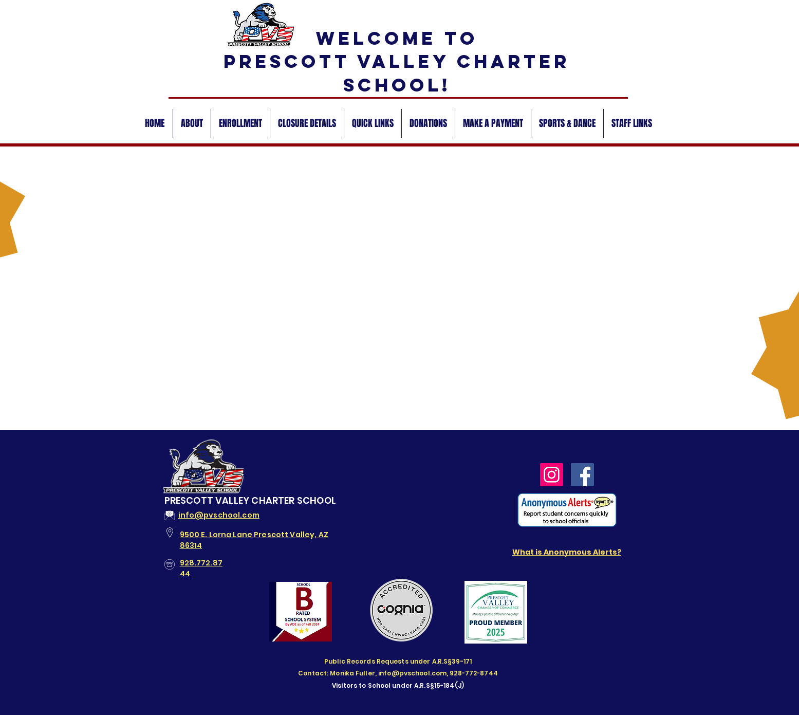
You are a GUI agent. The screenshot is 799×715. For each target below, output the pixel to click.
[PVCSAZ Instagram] (551, 474)
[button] (192, 123)
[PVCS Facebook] (582, 474)
